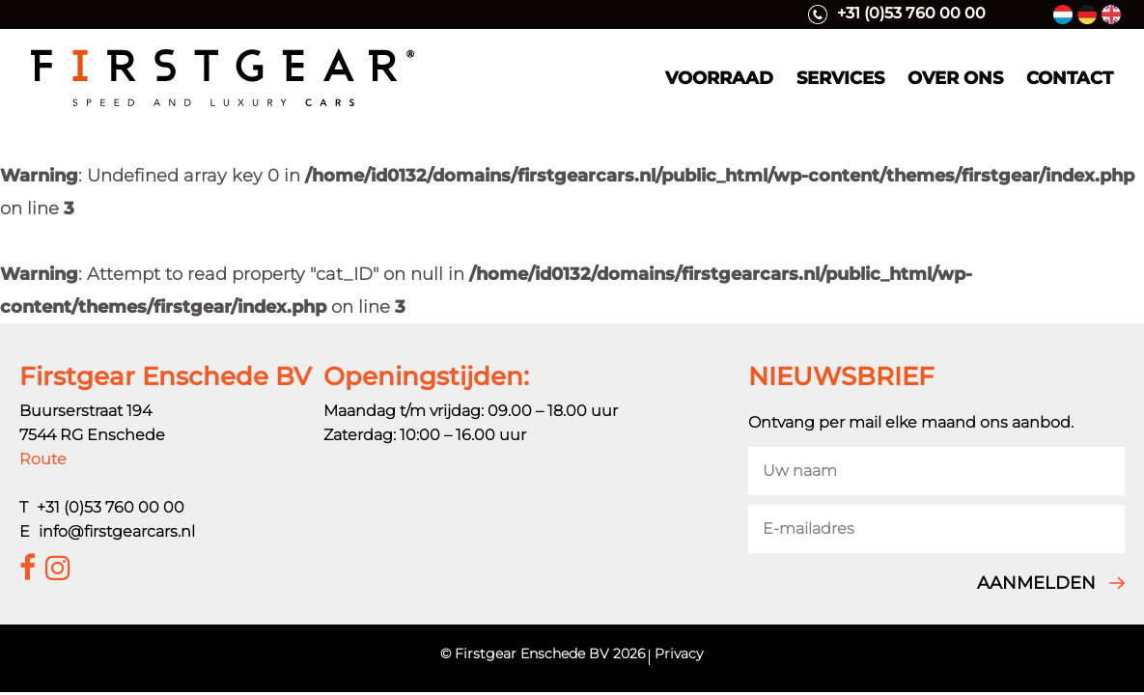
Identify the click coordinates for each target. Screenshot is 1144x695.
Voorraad (719, 78)
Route (43, 459)
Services (840, 78)
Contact (1069, 78)
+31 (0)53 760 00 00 (897, 14)
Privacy (679, 653)
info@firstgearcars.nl (117, 531)
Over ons (955, 78)
